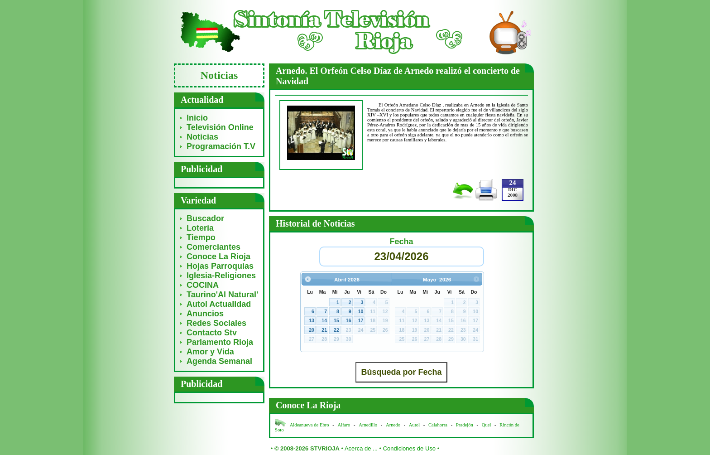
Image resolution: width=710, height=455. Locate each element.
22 (336, 330)
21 (324, 330)
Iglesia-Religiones (221, 275)
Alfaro (344, 424)
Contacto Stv (212, 332)
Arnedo (393, 424)
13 (311, 320)
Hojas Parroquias (220, 266)
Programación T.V (221, 146)
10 (361, 311)
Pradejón (464, 424)
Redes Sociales (216, 323)
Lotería (200, 227)
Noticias (202, 136)
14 (324, 320)
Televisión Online (220, 127)
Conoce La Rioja (218, 256)
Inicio (197, 117)
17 (361, 320)
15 (336, 320)
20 (311, 330)
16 (348, 320)
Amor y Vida (210, 351)
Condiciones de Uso (409, 448)
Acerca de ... (361, 448)
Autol (415, 424)
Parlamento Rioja (220, 342)
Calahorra (437, 424)
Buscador (205, 218)
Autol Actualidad (219, 304)
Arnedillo (368, 424)
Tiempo (201, 237)
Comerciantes (213, 247)
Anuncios (205, 313)
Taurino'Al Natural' (222, 294)
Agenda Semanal (219, 361)
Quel (486, 424)
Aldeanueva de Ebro (309, 424)
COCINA (203, 285)
